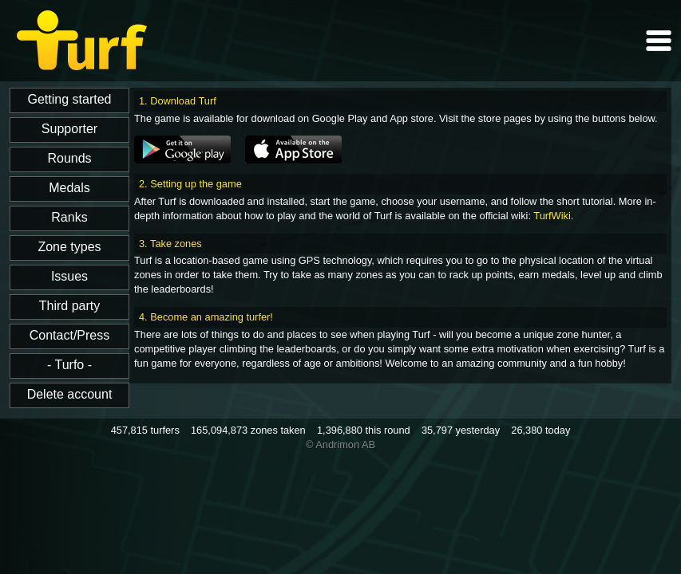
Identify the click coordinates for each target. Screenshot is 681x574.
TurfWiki (551, 216)
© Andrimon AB (340, 444)
